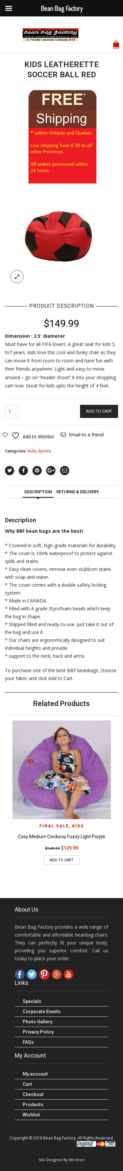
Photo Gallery (37, 1021)
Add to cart (99, 411)
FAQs (28, 1042)
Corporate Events (42, 1011)
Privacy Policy (38, 1032)
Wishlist (31, 1114)
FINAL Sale (54, 826)
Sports (44, 451)
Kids (32, 451)
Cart (27, 1084)
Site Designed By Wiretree (62, 1159)
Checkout (33, 1094)
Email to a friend (86, 434)
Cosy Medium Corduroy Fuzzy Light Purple (61, 836)
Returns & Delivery (77, 491)
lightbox (17, 276)
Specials (32, 1001)
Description (38, 491)
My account (35, 1074)
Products (33, 1104)
